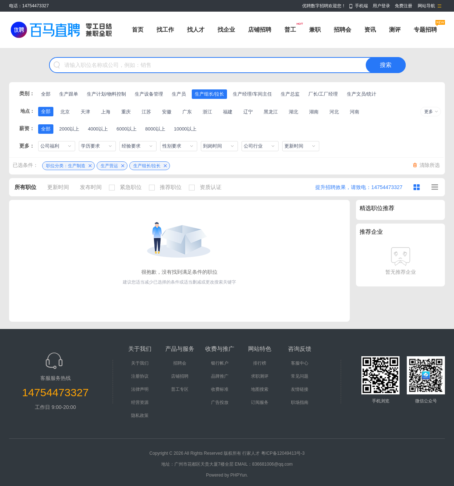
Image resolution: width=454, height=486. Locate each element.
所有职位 (25, 187)
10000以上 (185, 129)
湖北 (293, 112)
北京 (65, 112)
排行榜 (259, 363)
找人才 (195, 30)
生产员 (179, 94)
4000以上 (98, 129)
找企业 (226, 30)
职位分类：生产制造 (65, 165)
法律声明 (140, 389)
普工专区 (180, 389)
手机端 (361, 5)
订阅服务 (259, 402)
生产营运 (109, 165)
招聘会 (342, 30)
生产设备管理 (149, 94)
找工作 (165, 30)
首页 (137, 30)
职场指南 (299, 402)
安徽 (166, 112)
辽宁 (248, 112)
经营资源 (140, 402)
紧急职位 (127, 187)
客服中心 (299, 363)
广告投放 (219, 402)
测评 (395, 30)
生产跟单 (68, 94)
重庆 (126, 112)
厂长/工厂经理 (323, 94)
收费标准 (219, 389)
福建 (227, 112)
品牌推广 (219, 376)
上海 (105, 112)
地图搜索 (259, 389)
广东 (187, 112)
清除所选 (429, 165)
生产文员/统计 (362, 94)
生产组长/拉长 (209, 94)
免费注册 (403, 5)
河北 (334, 112)
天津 (85, 112)
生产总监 (290, 94)
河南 (354, 112)
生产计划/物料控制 (106, 94)
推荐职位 (167, 187)
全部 (45, 94)
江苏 (146, 112)
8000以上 (155, 129)
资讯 (370, 30)
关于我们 (140, 363)
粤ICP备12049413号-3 (283, 453)
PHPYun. (239, 475)
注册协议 (140, 376)
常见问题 (299, 376)
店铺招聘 (259, 30)
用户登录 (381, 5)
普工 (290, 30)
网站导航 (426, 5)
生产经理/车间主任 (252, 94)
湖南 (314, 112)
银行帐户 (219, 363)
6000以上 (127, 129)
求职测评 (259, 376)
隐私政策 (140, 415)
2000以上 (69, 129)
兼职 (315, 30)
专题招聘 (425, 30)
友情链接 (299, 389)
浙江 (207, 112)
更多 (428, 111)
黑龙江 (271, 112)
